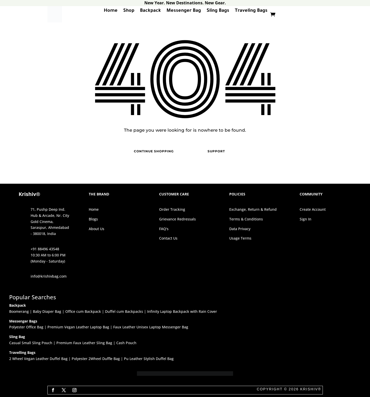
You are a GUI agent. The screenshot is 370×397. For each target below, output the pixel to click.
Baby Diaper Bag (47, 311)
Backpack (150, 12)
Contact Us (168, 238)
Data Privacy (239, 228)
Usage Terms (240, 238)
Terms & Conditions (246, 219)
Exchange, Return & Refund (253, 209)
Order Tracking (172, 209)
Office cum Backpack (83, 311)
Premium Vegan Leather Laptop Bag (78, 327)
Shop (128, 12)
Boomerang (19, 311)
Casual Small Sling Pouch (30, 342)
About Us (96, 228)
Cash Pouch (126, 342)
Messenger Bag (184, 12)
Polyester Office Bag (26, 327)
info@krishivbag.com (49, 276)
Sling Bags (218, 12)
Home (111, 12)
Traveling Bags (251, 12)
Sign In (305, 219)
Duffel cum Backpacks (124, 311)
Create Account (313, 209)
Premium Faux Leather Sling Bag (84, 342)
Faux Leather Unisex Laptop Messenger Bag (150, 327)
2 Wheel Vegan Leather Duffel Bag (38, 358)
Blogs (93, 219)
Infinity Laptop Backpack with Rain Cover (182, 311)
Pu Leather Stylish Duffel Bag (149, 358)
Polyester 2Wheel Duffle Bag (96, 358)
